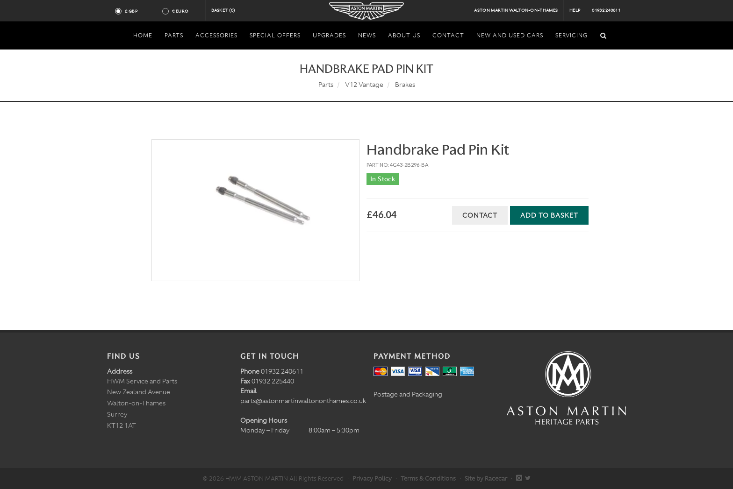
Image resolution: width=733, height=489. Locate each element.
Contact (479, 215)
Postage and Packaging (408, 394)
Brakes (405, 84)
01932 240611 (606, 10)
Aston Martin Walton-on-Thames (516, 10)
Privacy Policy (372, 478)
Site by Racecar (486, 478)
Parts (325, 84)
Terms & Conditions (428, 478)
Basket (223, 10)
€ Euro (184, 11)
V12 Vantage (364, 84)
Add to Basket (549, 215)
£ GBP (135, 11)
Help (574, 10)
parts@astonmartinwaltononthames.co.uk (303, 401)
